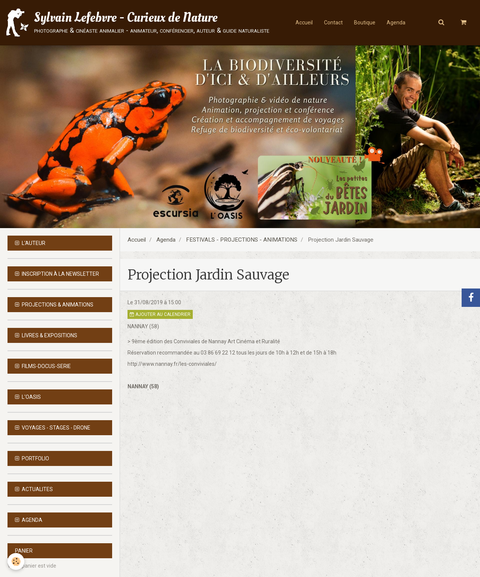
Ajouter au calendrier (160, 314)
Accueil (304, 23)
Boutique (364, 23)
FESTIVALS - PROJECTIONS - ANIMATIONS (241, 239)
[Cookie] (16, 561)
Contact (333, 23)
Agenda (396, 23)
